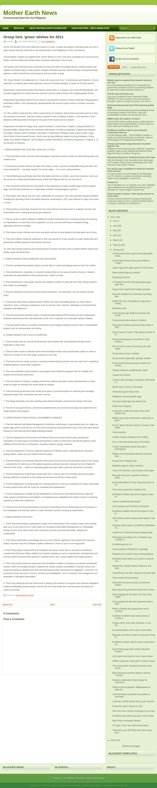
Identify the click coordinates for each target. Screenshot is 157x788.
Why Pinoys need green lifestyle (126, 720)
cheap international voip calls (115, 785)
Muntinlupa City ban (121, 277)
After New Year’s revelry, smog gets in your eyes (133, 711)
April (115, 235)
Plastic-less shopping (121, 406)
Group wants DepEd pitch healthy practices (131, 289)
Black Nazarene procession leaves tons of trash (133, 590)
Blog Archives (138, 67)
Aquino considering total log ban (126, 501)
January (116, 250)
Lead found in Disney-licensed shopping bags (132, 532)
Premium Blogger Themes (92, 785)
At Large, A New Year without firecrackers (130, 725)
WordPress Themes (50, 785)
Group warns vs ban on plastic (125, 353)
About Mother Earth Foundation (47, 28)
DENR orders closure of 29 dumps (127, 387)
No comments (48, 42)
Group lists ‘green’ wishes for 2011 (33, 37)
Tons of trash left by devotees (125, 578)
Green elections (119, 432)
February (117, 245)
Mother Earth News (30, 12)
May (115, 230)
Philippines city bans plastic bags (126, 396)
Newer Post (7, 604)
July (115, 221)
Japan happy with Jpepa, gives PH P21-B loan (132, 268)
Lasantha (76, 785)
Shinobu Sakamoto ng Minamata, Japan (130, 370)
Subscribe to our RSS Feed (128, 38)
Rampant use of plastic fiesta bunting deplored (132, 554)
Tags (124, 67)
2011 (113, 217)
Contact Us (112, 182)
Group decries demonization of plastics (129, 320)
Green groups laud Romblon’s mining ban (130, 506)
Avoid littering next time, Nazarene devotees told (133, 573)
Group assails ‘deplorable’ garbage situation (131, 358)
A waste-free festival (121, 375)
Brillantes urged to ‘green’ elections (127, 466)
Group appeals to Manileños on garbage (130, 549)
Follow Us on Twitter (125, 48)
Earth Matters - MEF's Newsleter (90, 28)
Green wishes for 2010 (24, 595)
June (115, 226)
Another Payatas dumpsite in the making (130, 437)
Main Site (19, 28)
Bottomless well (119, 308)
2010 (113, 740)
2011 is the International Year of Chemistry (131, 442)
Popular (113, 67)
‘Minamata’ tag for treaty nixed (125, 392)
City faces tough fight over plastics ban (129, 401)
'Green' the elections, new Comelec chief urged (133, 470)
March (116, 240)
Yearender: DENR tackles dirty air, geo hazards (133, 701)
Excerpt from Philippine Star (124, 461)
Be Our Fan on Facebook (127, 59)
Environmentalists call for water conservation (132, 630)
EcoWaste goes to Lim (122, 544)
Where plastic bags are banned (126, 272)
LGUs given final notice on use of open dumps (132, 656)
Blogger (136, 746)
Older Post (97, 604)
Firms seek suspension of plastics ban (129, 489)
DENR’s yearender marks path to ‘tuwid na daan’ (133, 661)
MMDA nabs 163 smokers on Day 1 (123, 119)
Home (6, 28)
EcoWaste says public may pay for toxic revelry (133, 716)
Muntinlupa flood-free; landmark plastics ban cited (131, 157)
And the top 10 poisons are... (121, 94)
